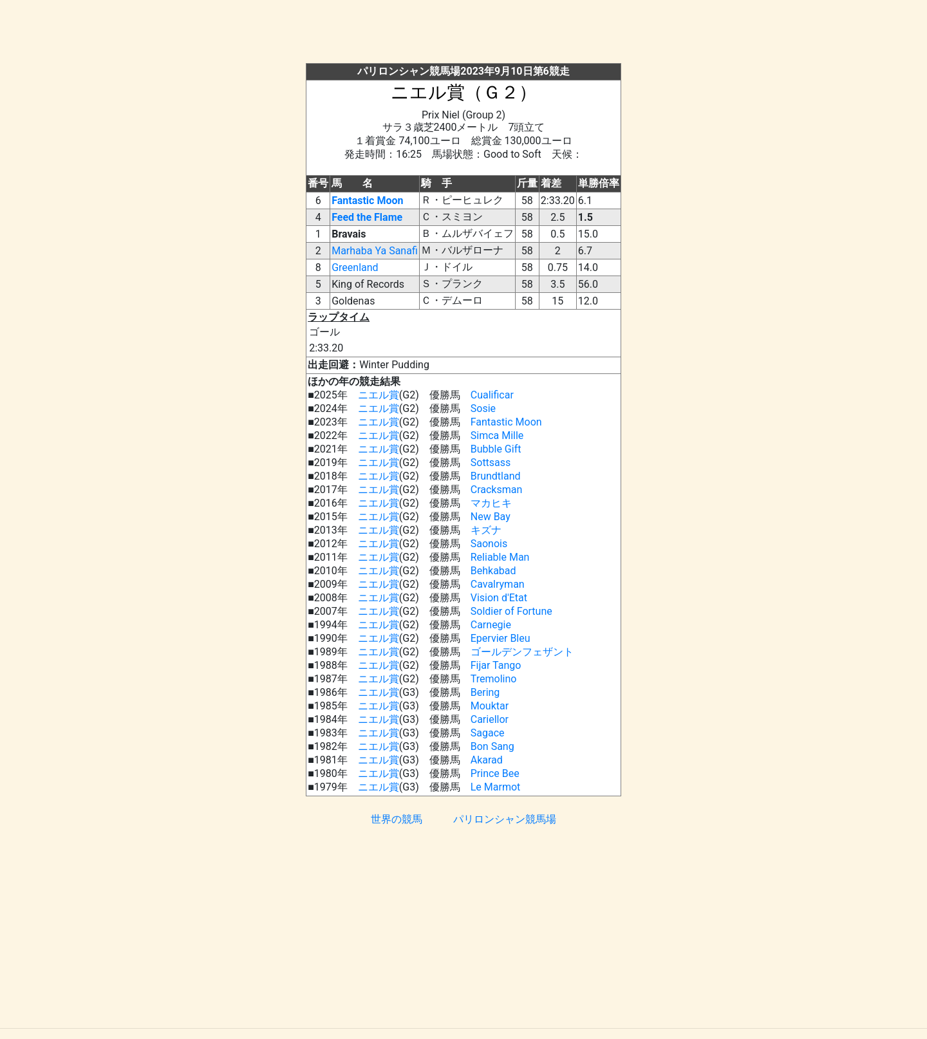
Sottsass (491, 462)
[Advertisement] (463, 34)
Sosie (483, 408)
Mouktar (490, 706)
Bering (485, 692)
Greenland (355, 267)
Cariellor (490, 719)
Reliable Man (500, 557)
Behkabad (493, 571)
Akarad (487, 760)
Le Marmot (496, 787)
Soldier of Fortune (511, 611)
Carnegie (491, 625)
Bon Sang (492, 746)
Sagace (488, 733)
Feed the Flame (367, 217)
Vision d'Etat (499, 598)
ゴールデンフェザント (522, 652)
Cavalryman (498, 584)
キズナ (486, 530)
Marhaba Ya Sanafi (375, 251)
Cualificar (492, 395)
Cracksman (497, 489)
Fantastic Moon (367, 200)
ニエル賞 (378, 395)
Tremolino (494, 679)
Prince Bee (495, 773)
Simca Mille (497, 435)
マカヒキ (491, 503)
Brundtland (496, 476)
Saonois (489, 544)
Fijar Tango (496, 665)
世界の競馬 (396, 819)
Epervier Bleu (500, 638)
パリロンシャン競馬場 (504, 819)
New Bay (490, 516)
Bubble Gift (496, 449)
